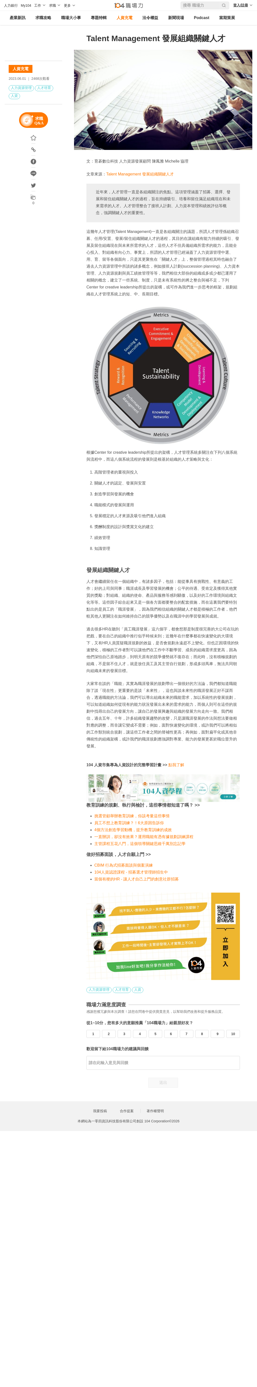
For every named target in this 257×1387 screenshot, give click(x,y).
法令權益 (150, 18)
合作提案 (127, 1111)
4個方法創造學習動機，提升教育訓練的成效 (133, 830)
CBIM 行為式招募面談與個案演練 (123, 865)
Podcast (201, 18)
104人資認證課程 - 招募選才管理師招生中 (131, 872)
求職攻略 (43, 18)
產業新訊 (18, 18)
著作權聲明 (155, 1111)
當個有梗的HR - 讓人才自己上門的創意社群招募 (136, 879)
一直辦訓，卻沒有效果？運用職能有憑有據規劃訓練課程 (143, 837)
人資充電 (124, 18)
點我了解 (176, 765)
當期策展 (227, 18)
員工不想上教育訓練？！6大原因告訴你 (129, 823)
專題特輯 (99, 18)
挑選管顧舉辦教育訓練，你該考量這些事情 (132, 816)
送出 (163, 1082)
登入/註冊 (240, 5)
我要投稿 (100, 1111)
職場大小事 (71, 18)
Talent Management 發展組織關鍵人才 (140, 174)
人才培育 (44, 88)
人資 (14, 96)
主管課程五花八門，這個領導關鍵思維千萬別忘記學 (139, 844)
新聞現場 (176, 18)
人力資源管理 (21, 88)
